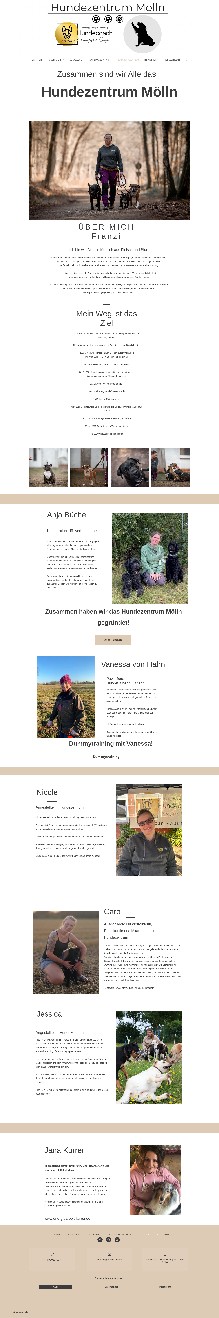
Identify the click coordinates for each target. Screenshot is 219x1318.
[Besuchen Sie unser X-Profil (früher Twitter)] (117, 1239)
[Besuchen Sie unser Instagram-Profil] (108, 1239)
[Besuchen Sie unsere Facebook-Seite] (100, 1239)
